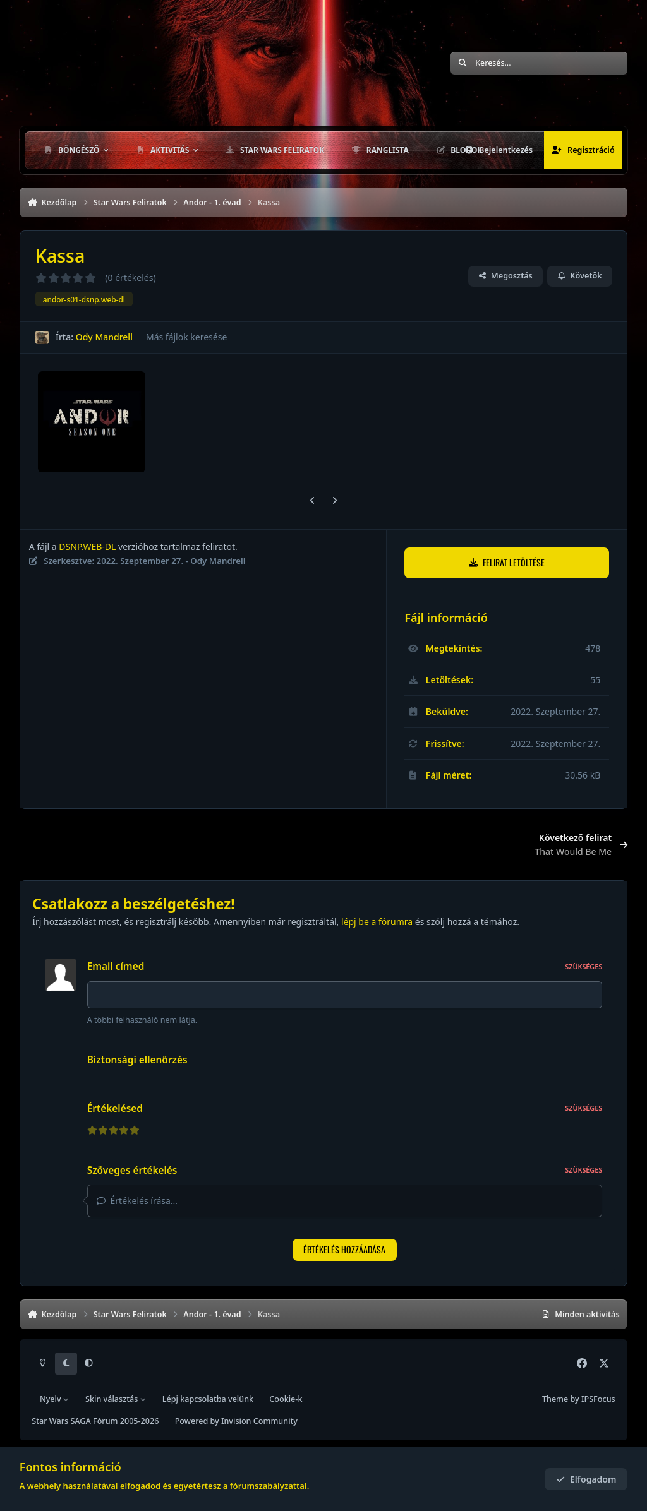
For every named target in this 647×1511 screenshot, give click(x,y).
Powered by (236, 1421)
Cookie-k (285, 1399)
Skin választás (116, 1399)
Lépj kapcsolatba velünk (207, 1399)
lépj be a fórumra (377, 922)
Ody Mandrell (103, 337)
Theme (555, 1399)
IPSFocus (598, 1399)
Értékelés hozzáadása (344, 1253)
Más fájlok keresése (186, 337)
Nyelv (55, 1399)
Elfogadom (586, 1479)
